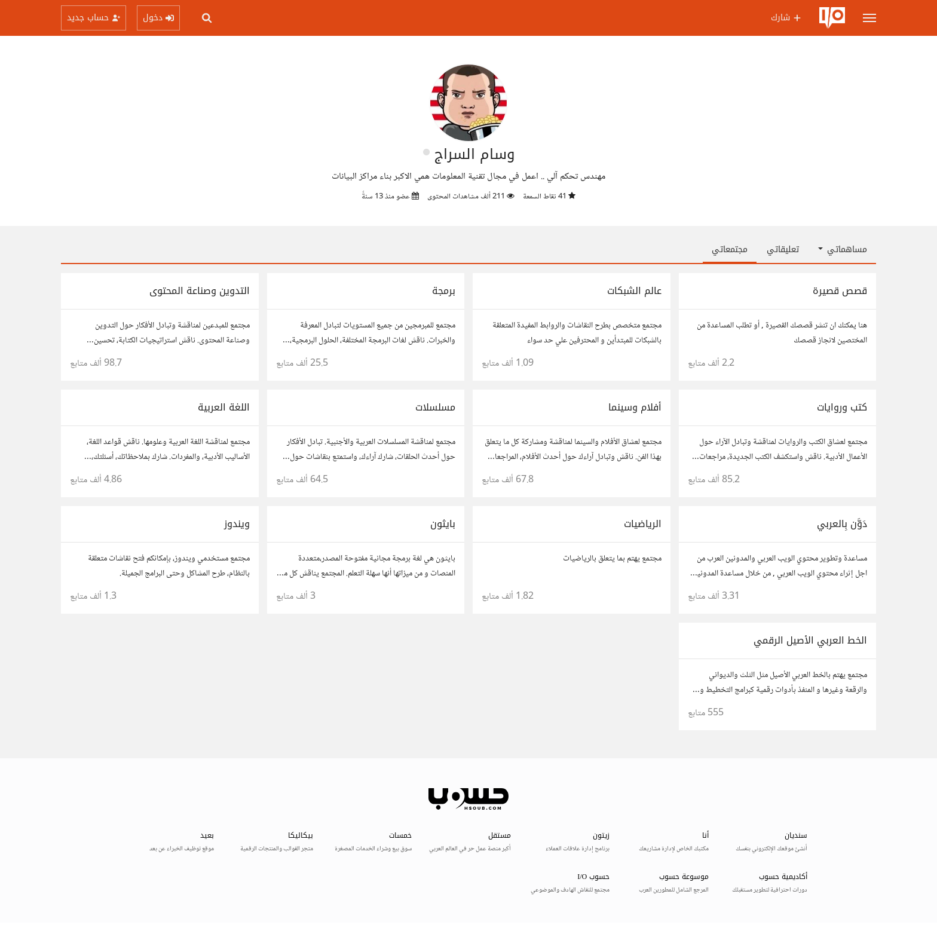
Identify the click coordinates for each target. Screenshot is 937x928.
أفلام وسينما (635, 407)
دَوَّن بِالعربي (842, 523)
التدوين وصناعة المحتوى (199, 290)
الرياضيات (643, 523)
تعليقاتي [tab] (783, 249)
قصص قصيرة (840, 290)
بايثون (442, 523)
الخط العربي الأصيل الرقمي (810, 640)
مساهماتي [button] (842, 249)
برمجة (443, 290)
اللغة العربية (224, 407)
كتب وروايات (842, 407)
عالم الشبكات (634, 290)
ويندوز (237, 523)
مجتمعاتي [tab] (730, 249)
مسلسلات (435, 407)
